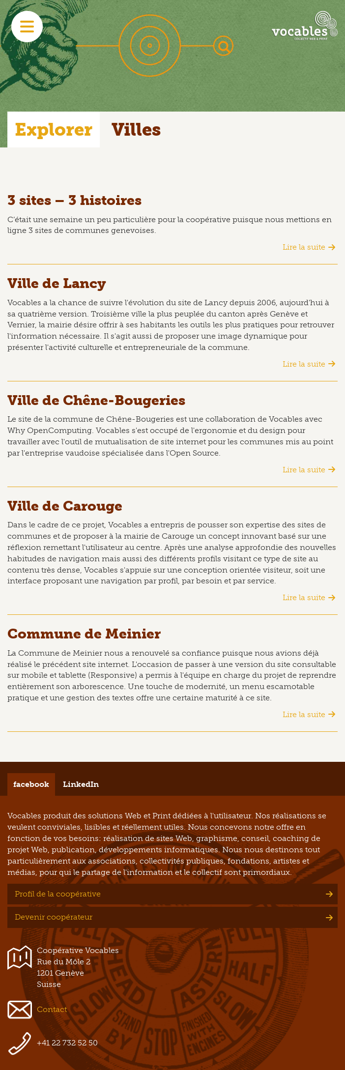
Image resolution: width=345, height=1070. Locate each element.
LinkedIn (81, 784)
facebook (31, 784)
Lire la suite (304, 247)
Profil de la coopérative (58, 893)
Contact (52, 1009)
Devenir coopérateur (53, 917)
